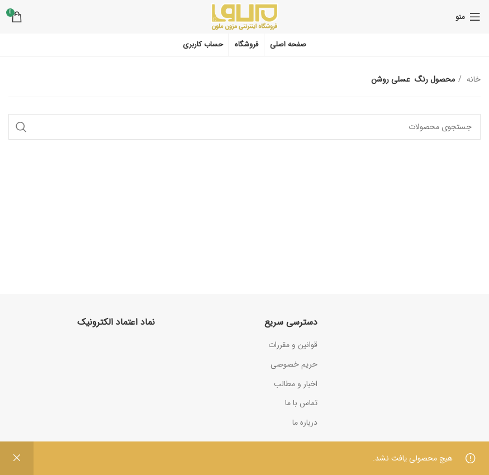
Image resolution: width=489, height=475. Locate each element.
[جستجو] (244, 127)
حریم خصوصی (293, 364)
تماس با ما (301, 403)
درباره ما (304, 422)
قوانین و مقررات (292, 345)
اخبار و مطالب (295, 384)
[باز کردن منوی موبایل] (468, 17)
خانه (472, 79)
